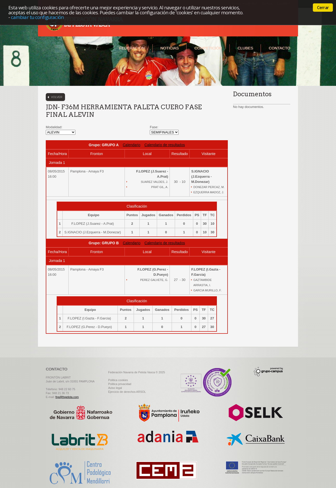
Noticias (169, 48)
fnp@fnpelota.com (67, 397)
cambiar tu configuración (37, 17)
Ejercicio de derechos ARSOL (127, 391)
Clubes (245, 48)
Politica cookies (118, 380)
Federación (132, 48)
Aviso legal (115, 387)
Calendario (131, 145)
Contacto (279, 48)
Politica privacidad (119, 384)
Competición (208, 48)
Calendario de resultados (164, 145)
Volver (56, 97)
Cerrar (323, 7)
